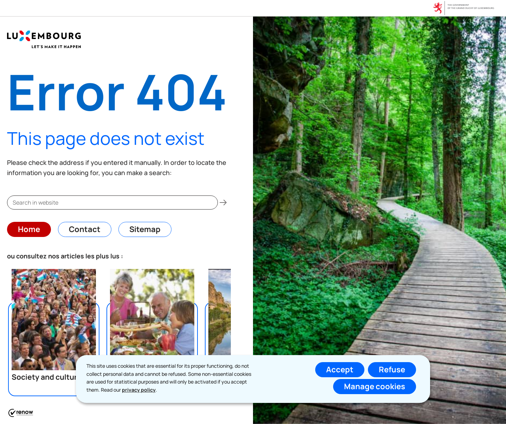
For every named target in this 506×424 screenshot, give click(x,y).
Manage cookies (374, 386)
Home (29, 229)
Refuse (392, 369)
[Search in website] (223, 202)
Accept (339, 369)
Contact (84, 229)
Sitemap (145, 229)
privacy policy (139, 389)
